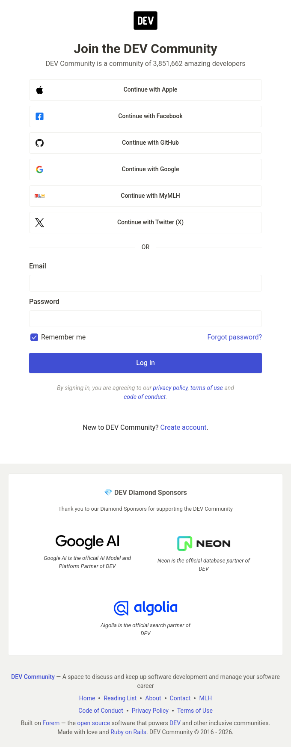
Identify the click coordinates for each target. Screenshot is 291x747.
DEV (175, 723)
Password (44, 302)
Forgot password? (234, 337)
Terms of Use (195, 710)
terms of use (206, 387)
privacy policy (170, 387)
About (153, 698)
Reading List (120, 698)
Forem (50, 723)
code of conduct (145, 396)
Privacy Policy (150, 710)
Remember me (63, 337)
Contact (180, 698)
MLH (205, 698)
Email (37, 266)
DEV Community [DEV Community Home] (33, 676)
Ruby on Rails (128, 732)
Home (87, 698)
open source (93, 723)
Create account (183, 427)
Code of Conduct (100, 710)
